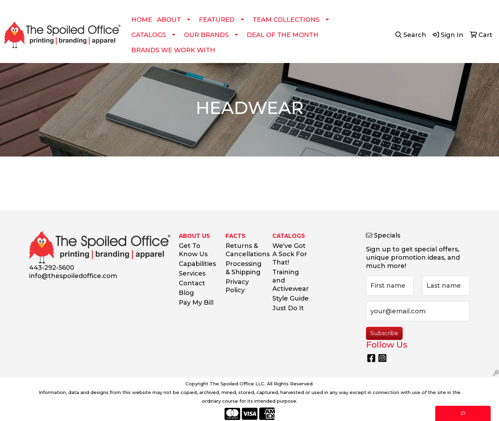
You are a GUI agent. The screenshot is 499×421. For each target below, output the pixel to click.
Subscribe (384, 333)
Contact (192, 283)
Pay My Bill (196, 302)
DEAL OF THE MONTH (282, 35)
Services (192, 273)
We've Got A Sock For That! (289, 254)
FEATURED (217, 20)
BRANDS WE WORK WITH (173, 50)
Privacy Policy (237, 286)
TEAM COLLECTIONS (286, 20)
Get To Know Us (193, 250)
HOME (141, 20)
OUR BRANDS (206, 35)
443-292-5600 (51, 267)
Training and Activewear (290, 280)
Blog (186, 293)
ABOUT (169, 20)
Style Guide (290, 298)
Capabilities (197, 264)
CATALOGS (148, 35)
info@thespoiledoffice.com (73, 276)
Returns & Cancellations (245, 250)
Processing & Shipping (244, 268)
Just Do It (288, 308)
